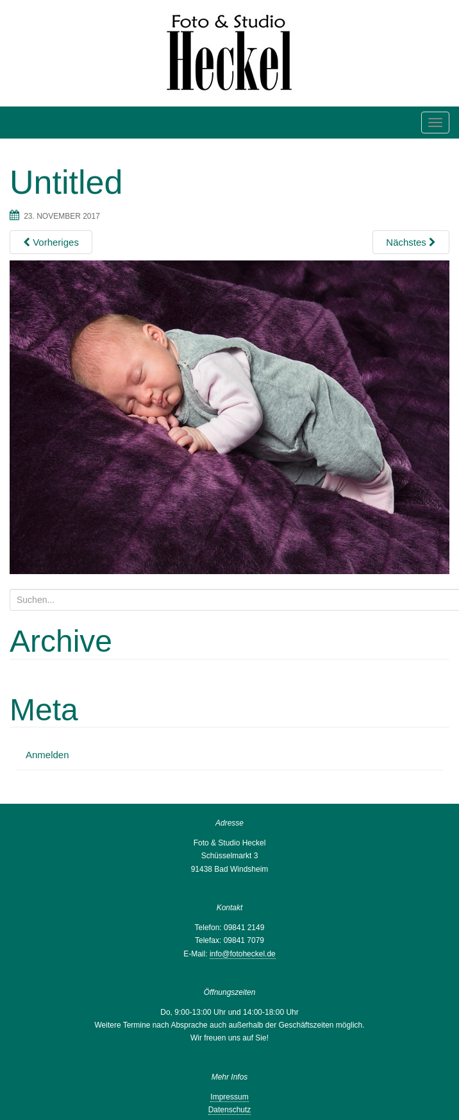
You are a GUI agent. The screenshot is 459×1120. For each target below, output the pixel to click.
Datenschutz (229, 1109)
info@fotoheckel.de (243, 953)
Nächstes (411, 242)
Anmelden (47, 754)
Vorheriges (51, 242)
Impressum (229, 1096)
